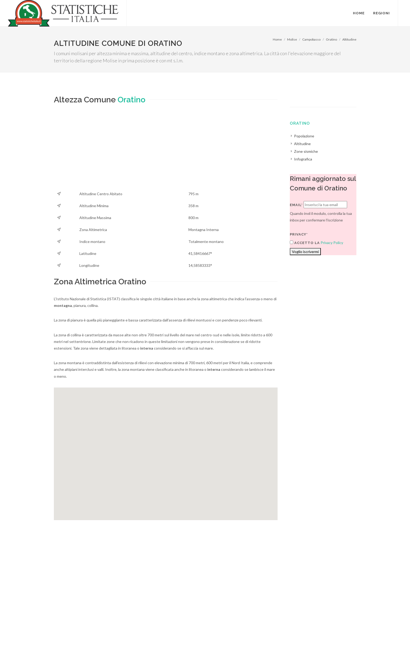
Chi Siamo (111, 643)
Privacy (93, 643)
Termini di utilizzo (68, 643)
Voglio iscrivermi (305, 251)
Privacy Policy (332, 242)
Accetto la (305, 243)
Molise (292, 39)
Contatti (334, 636)
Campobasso (311, 39)
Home (277, 39)
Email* (296, 205)
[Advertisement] (166, 151)
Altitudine (349, 39)
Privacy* (299, 234)
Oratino (331, 39)
